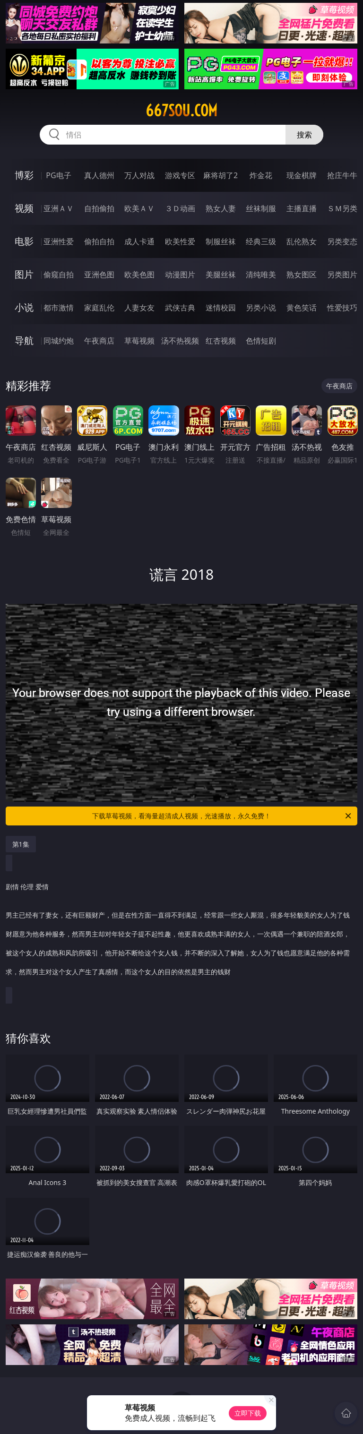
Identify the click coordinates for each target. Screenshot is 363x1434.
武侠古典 (180, 307)
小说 (24, 307)
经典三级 (261, 241)
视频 (24, 208)
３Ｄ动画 (180, 208)
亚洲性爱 (58, 241)
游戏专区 (180, 175)
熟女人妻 (221, 208)
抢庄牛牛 (342, 175)
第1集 (20, 844)
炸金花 (261, 175)
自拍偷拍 (99, 208)
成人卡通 (139, 241)
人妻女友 (139, 307)
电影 (24, 241)
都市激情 (58, 307)
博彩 (24, 175)
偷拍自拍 (99, 241)
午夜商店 (99, 340)
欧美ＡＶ (139, 208)
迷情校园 (221, 307)
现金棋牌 (301, 175)
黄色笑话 (301, 307)
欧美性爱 (180, 241)
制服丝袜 (221, 241)
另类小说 (261, 307)
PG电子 (58, 175)
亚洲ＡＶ (58, 208)
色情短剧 (261, 340)
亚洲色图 (99, 274)
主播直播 (301, 208)
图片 (24, 274)
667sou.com (181, 110)
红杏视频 (221, 340)
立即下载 (247, 1412)
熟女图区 (301, 274)
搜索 (304, 134)
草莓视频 (139, 340)
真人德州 (99, 175)
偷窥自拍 (58, 274)
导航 (24, 340)
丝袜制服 (261, 208)
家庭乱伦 (99, 307)
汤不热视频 (180, 340)
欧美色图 (139, 274)
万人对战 (139, 175)
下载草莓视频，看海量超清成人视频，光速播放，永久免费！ (222, 816)
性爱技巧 (342, 307)
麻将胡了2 (220, 175)
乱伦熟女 (301, 241)
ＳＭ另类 (342, 208)
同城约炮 (58, 340)
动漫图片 (180, 274)
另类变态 (342, 241)
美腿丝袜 (221, 274)
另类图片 (342, 274)
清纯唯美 (261, 274)
